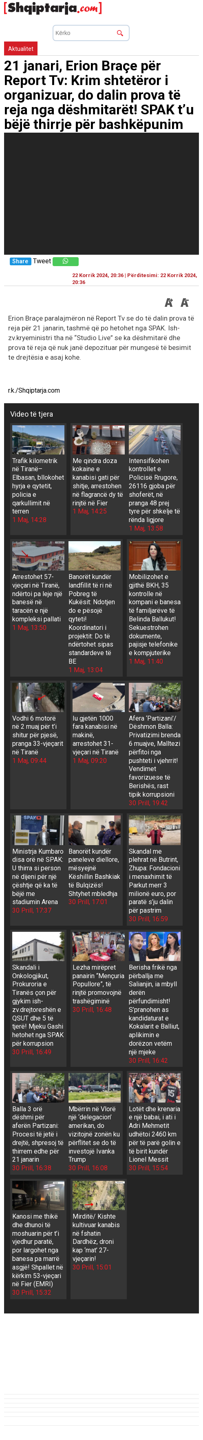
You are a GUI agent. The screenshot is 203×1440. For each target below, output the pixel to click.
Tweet (42, 261)
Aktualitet (20, 49)
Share (20, 261)
